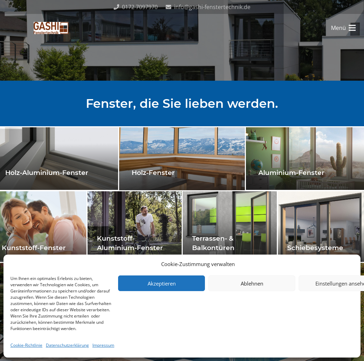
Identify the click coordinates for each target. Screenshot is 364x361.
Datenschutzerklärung (67, 345)
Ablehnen (252, 283)
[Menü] (343, 28)
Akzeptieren (162, 283)
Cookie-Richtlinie (26, 345)
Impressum (103, 345)
